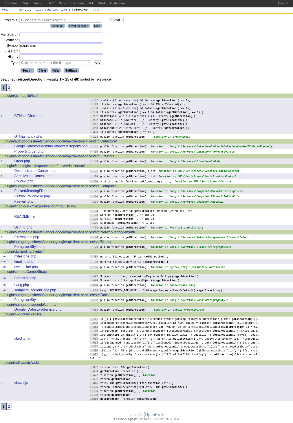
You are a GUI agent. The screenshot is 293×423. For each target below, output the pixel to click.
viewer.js (21, 383)
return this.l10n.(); (120, 368)
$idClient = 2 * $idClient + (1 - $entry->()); (140, 128)
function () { (115, 376)
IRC (51, 3)
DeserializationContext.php (35, 171)
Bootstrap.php (25, 279)
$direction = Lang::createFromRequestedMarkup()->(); (145, 277)
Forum (38, 3)
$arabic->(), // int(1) (122, 219)
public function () (119, 147)
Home (5, 10)
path (96, 10)
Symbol (12, 46)
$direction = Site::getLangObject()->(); (135, 281)
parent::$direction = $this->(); (129, 257)
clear (97, 26)
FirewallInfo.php (26, 237)
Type (14, 63)
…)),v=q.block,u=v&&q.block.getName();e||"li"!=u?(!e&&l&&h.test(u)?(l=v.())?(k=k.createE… (174, 355)
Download (11, 3)
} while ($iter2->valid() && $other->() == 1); (140, 109)
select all (57, 26)
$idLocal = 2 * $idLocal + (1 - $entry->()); (138, 124)
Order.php (22, 162)
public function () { (120, 137)
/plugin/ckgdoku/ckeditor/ (23, 315)
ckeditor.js (22, 339)
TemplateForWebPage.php (35, 291)
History (12, 57)
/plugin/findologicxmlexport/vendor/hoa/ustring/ (40, 207)
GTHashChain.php (29, 116)
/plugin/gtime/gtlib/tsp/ (21, 96)
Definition (11, 41)
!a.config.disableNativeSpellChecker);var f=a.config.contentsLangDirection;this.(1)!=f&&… (174, 327)
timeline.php (23, 262)
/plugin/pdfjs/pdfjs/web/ (21, 363)
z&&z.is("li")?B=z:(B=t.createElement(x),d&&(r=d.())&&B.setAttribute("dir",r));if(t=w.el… (174, 351)
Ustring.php (23, 228)
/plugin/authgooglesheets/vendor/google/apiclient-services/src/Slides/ (57, 242)
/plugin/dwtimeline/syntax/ (24, 252)
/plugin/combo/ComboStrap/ (25, 272)
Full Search (9, 35)
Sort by (25, 10)
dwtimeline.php (26, 267)
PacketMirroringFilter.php (33, 191)
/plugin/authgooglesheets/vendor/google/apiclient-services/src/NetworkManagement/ (69, 233)
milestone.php (25, 257)
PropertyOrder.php (28, 152)
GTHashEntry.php (28, 137)
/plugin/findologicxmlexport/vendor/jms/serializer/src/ (44, 166)
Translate (77, 3)
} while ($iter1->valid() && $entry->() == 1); (140, 101)
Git (91, 3)
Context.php (23, 182)
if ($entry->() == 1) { (122, 132)
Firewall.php (23, 202)
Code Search (119, 3)
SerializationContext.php (33, 176)
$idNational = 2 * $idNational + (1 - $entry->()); (143, 117)
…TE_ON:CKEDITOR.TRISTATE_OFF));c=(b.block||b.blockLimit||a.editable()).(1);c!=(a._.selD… (174, 335)
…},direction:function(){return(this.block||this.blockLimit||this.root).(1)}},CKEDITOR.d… (174, 331)
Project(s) (10, 21)
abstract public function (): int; (131, 182)
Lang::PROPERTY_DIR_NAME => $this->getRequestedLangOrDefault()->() (156, 291)
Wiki (26, 3)
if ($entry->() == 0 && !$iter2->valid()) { (138, 105)
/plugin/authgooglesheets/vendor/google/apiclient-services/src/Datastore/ (60, 142)
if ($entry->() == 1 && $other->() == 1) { (146, 113)
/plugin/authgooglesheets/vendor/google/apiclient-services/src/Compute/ (60, 187)
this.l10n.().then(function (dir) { (131, 383)
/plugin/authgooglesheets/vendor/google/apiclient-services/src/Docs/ (57, 295)
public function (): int (123, 171)
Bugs (62, 3)
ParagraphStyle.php (29, 247)
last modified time (51, 10)
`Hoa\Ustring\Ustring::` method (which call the (141, 211)
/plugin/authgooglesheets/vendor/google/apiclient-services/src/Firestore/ (59, 157)
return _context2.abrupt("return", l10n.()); (138, 387)
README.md (24, 217)
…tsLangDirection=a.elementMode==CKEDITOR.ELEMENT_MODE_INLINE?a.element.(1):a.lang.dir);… (174, 323)
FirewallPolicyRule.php (32, 197)
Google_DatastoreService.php (37, 310)
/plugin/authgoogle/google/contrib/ (30, 305)
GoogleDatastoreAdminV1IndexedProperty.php (51, 147)
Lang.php (21, 285)
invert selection (78, 26)
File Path (11, 52)
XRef (101, 3)
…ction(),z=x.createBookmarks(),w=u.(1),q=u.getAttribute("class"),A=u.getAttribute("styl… (174, 347)
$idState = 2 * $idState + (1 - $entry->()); (138, 120)
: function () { (116, 372)
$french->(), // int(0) (122, 215)
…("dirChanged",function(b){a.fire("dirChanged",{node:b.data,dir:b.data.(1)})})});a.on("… (174, 343)
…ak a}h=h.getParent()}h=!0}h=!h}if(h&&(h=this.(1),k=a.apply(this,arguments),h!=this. (174, 339)
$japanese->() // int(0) (123, 223)
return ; (111, 380)
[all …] (95, 359)
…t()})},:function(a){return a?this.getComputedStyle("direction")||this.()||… (174, 319)
